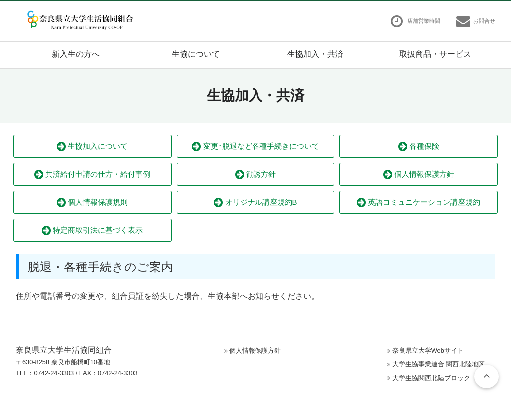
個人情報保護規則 (92, 202)
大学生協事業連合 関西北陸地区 (438, 364)
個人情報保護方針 (418, 174)
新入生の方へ (76, 54)
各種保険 (418, 146)
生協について (196, 54)
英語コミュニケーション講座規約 (418, 202)
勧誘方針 (255, 174)
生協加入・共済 (315, 54)
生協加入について (92, 146)
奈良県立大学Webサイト (428, 350)
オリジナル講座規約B (255, 202)
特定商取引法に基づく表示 (92, 230)
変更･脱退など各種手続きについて (255, 146)
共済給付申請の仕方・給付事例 (92, 174)
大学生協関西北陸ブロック (431, 378)
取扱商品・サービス (435, 54)
